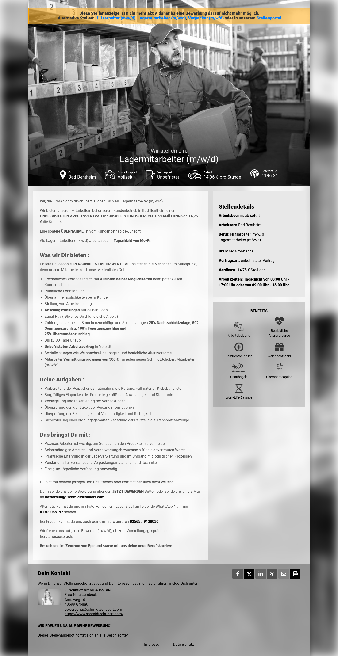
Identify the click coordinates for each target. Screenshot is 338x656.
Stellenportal (269, 18)
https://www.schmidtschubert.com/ (94, 614)
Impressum (153, 644)
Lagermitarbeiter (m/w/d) (162, 18)
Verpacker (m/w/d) (206, 18)
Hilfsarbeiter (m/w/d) (115, 18)
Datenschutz (183, 644)
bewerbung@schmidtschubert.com (74, 497)
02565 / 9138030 (144, 521)
